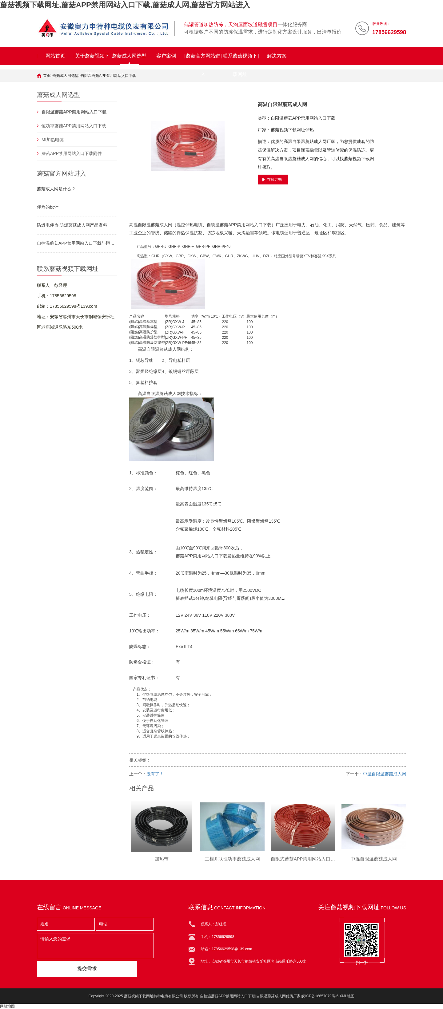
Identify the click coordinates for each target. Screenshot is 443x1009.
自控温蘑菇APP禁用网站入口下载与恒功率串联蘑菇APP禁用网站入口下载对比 (77, 243)
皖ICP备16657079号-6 (319, 996)
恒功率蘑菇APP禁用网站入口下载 (74, 125)
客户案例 (166, 55)
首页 (46, 75)
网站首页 (55, 55)
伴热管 (148, 694)
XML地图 (347, 996)
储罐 (168, 232)
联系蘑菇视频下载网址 (240, 59)
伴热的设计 (47, 206)
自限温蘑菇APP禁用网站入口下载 (108, 75)
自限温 (144, 224)
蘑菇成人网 (161, 224)
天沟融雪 (245, 232)
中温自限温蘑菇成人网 (384, 773)
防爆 (150, 327)
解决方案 (277, 55)
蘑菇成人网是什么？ (56, 188)
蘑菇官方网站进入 (203, 59)
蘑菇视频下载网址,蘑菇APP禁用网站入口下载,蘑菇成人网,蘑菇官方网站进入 (125, 5)
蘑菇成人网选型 (129, 55)
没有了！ (155, 773)
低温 (233, 573)
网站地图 (7, 1006)
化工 (327, 224)
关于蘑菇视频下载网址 (92, 59)
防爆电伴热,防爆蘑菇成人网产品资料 (72, 225)
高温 (133, 224)
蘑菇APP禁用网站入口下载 (245, 224)
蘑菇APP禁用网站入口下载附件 (72, 153)
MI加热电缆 (53, 139)
